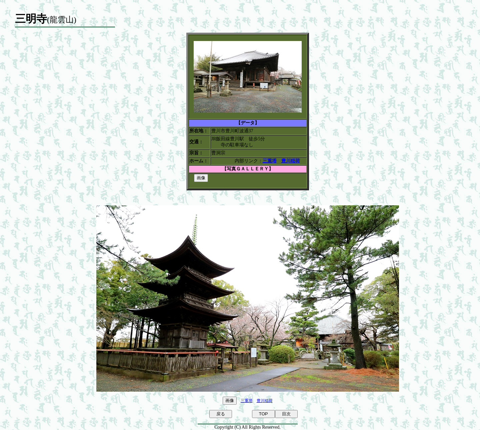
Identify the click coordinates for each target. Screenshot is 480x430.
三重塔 (247, 400)
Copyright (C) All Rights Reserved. (247, 427)
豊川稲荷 (265, 400)
